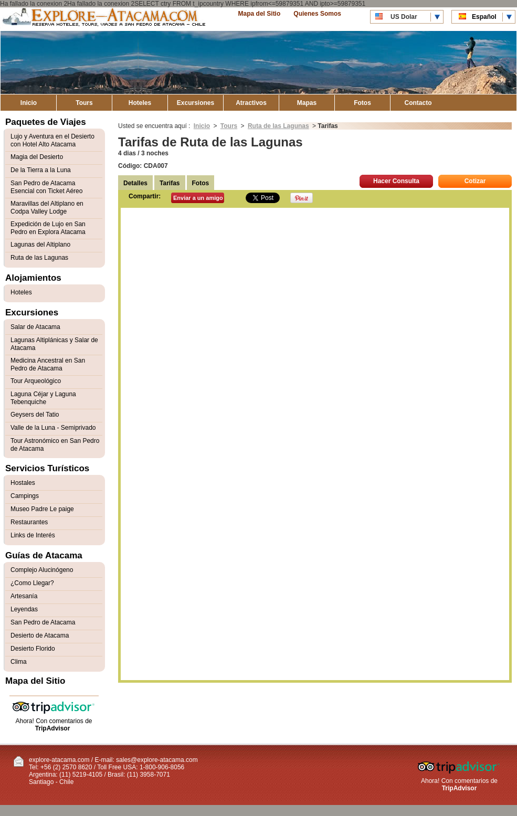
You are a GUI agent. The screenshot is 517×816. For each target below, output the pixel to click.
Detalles (135, 183)
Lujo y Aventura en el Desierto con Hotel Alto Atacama (52, 140)
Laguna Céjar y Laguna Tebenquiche (43, 398)
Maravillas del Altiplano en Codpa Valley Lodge (46, 207)
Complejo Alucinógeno (41, 570)
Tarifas (170, 183)
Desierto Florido (32, 648)
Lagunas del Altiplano (40, 244)
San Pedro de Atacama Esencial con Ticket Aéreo (46, 187)
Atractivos (251, 103)
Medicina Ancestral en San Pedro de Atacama (47, 364)
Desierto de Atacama (39, 635)
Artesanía (23, 596)
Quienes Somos (317, 13)
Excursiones (195, 103)
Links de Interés (32, 535)
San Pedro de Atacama (42, 622)
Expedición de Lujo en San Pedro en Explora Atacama (48, 228)
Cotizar (475, 181)
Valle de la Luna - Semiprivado (53, 427)
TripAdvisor (52, 728)
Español (484, 16)
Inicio (28, 103)
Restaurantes (29, 522)
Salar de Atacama (35, 327)
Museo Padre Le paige (42, 509)
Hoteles (140, 103)
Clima (18, 661)
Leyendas (24, 609)
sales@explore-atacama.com (157, 760)
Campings (24, 496)
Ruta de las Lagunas (278, 126)
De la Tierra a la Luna (40, 170)
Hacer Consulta (396, 181)
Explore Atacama (105, 19)
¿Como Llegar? (32, 583)
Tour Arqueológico (35, 381)
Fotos (362, 103)
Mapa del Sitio (259, 13)
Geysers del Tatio (34, 414)
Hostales (22, 482)
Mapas (306, 103)
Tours (84, 103)
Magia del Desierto (36, 157)
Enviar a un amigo (198, 198)
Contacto (418, 103)
